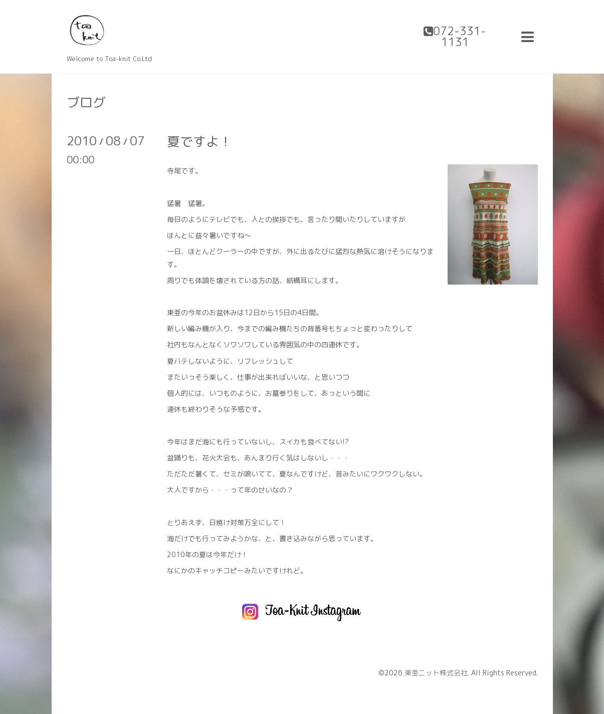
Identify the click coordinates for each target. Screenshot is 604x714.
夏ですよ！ (199, 141)
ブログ (86, 102)
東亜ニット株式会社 (436, 672)
